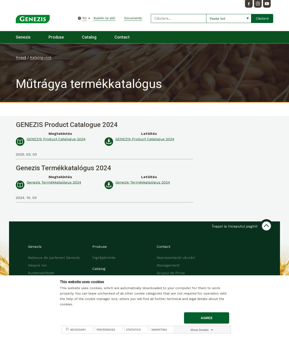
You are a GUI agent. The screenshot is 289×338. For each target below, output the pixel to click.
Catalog (89, 37)
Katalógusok (40, 57)
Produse (56, 37)
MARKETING (159, 329)
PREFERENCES (106, 329)
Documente (133, 18)
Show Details (200, 329)
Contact (122, 37)
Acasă (21, 57)
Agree (207, 318)
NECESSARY (78, 329)
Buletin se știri (104, 18)
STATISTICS (133, 329)
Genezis (23, 37)
